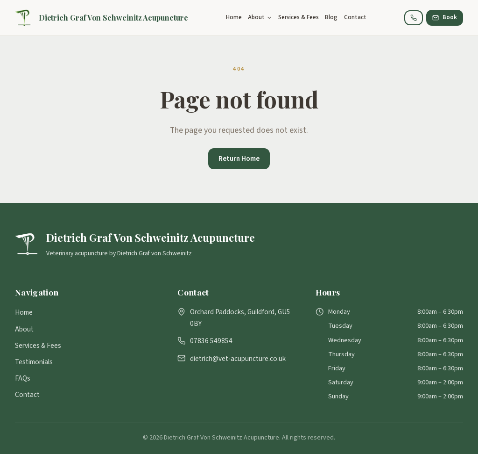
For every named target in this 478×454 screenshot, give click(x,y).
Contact (355, 17)
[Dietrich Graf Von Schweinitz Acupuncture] (101, 17)
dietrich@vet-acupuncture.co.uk (238, 358)
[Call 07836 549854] (413, 17)
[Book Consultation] (444, 18)
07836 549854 (211, 341)
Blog (331, 17)
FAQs (22, 378)
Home (234, 17)
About (24, 329)
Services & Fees (298, 17)
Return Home (239, 158)
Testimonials (34, 362)
